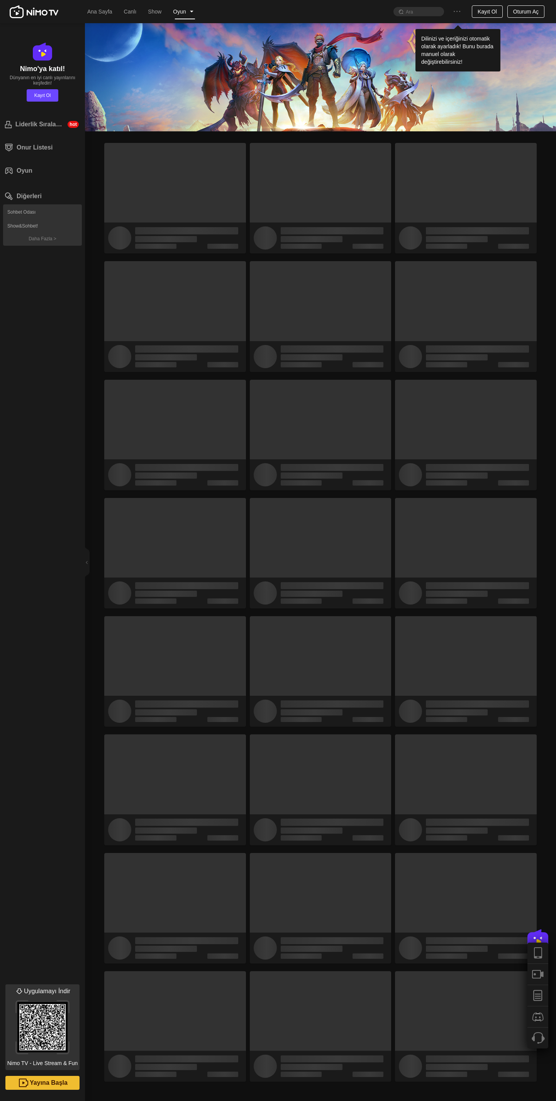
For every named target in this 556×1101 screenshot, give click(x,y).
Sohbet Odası (21, 212)
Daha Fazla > (42, 238)
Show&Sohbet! (22, 226)
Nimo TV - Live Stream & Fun (42, 1025)
